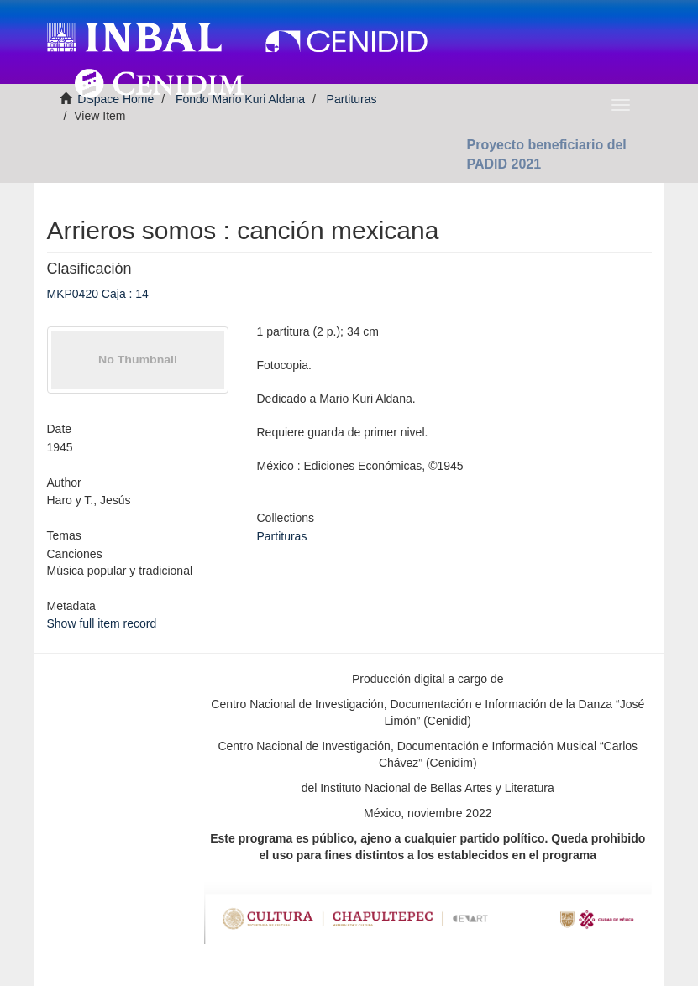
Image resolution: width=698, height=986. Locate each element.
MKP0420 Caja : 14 (98, 293)
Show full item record (102, 623)
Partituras (282, 536)
